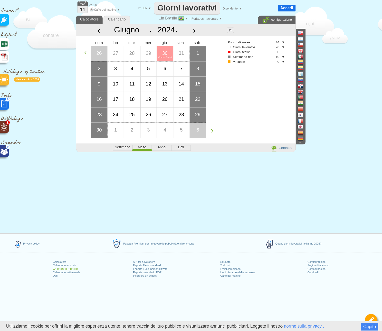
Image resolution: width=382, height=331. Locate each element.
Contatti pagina (316, 268)
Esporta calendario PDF (147, 272)
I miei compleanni (230, 268)
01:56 (93, 5)
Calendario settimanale (66, 272)
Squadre (225, 261)
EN (145, 8)
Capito (369, 326)
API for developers (144, 261)
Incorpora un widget (145, 275)
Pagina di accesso (318, 265)
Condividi (312, 272)
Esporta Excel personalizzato (150, 268)
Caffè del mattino (230, 275)
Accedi (286, 8)
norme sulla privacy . (304, 326)
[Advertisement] (185, 192)
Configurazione (316, 261)
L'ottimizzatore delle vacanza (237, 272)
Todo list (225, 265)
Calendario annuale (64, 265)
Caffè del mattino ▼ (104, 9)
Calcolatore (60, 261)
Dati (55, 275)
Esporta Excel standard (147, 265)
